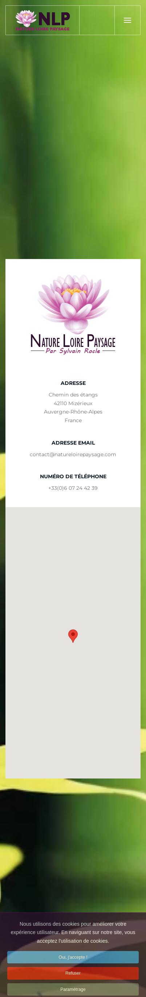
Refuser (73, 980)
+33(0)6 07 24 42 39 (73, 488)
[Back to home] (43, 20)
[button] (127, 20)
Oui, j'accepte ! (73, 964)
